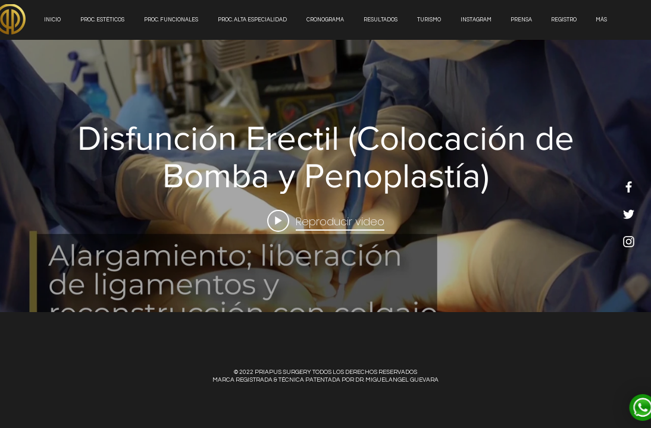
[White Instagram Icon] (628, 241)
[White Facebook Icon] (628, 187)
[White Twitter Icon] (628, 214)
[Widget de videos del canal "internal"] (325, 176)
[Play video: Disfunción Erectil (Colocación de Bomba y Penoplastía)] (325, 220)
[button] (381, 20)
